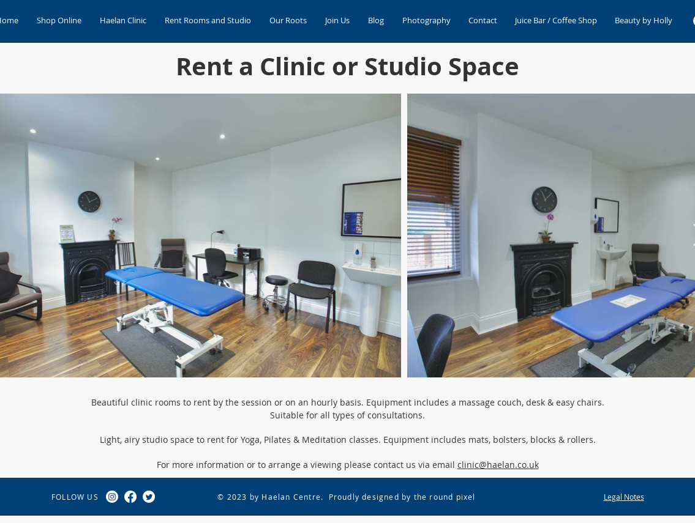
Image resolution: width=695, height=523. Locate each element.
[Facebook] (130, 497)
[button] (123, 20)
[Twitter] (149, 497)
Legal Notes (624, 497)
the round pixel (445, 497)
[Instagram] (112, 497)
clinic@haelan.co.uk (498, 464)
